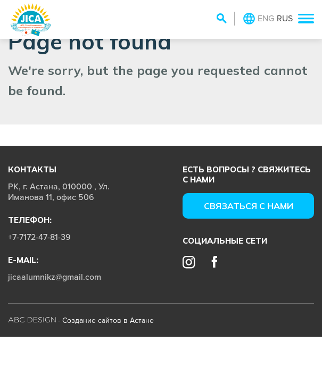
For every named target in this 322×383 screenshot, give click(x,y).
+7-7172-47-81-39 (39, 236)
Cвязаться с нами (248, 206)
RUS (285, 18)
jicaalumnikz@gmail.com (54, 276)
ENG (266, 18)
